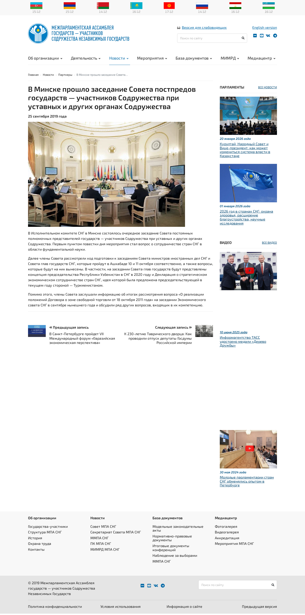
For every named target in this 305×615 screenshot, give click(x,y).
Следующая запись (173, 328)
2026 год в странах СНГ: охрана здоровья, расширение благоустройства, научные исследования (246, 218)
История (35, 539)
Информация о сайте (184, 608)
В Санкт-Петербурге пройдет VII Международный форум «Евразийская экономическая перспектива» (82, 339)
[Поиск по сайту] (212, 38)
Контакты (36, 550)
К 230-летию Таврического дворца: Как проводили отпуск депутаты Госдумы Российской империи (158, 339)
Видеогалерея (227, 533)
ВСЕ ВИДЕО (269, 244)
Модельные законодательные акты (177, 529)
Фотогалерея (226, 527)
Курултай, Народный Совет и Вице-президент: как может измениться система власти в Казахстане (245, 151)
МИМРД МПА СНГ (105, 550)
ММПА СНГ (99, 539)
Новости (119, 58)
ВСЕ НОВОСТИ (267, 88)
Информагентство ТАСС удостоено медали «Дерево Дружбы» (243, 342)
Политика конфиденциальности (55, 608)
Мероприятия (152, 58)
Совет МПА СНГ (103, 527)
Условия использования (120, 608)
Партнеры (65, 76)
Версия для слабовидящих (204, 28)
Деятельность (85, 58)
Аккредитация (227, 539)
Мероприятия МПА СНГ (234, 545)
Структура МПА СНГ (45, 533)
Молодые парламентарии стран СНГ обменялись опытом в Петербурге (247, 482)
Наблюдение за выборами (174, 557)
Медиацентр (261, 58)
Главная (33, 76)
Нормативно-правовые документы (172, 539)
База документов (194, 58)
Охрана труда (39, 545)
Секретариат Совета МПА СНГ (115, 533)
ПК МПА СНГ (100, 545)
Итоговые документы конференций (170, 549)
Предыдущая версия (259, 608)
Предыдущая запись (69, 328)
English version (264, 28)
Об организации (45, 58)
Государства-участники (48, 527)
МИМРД (230, 58)
